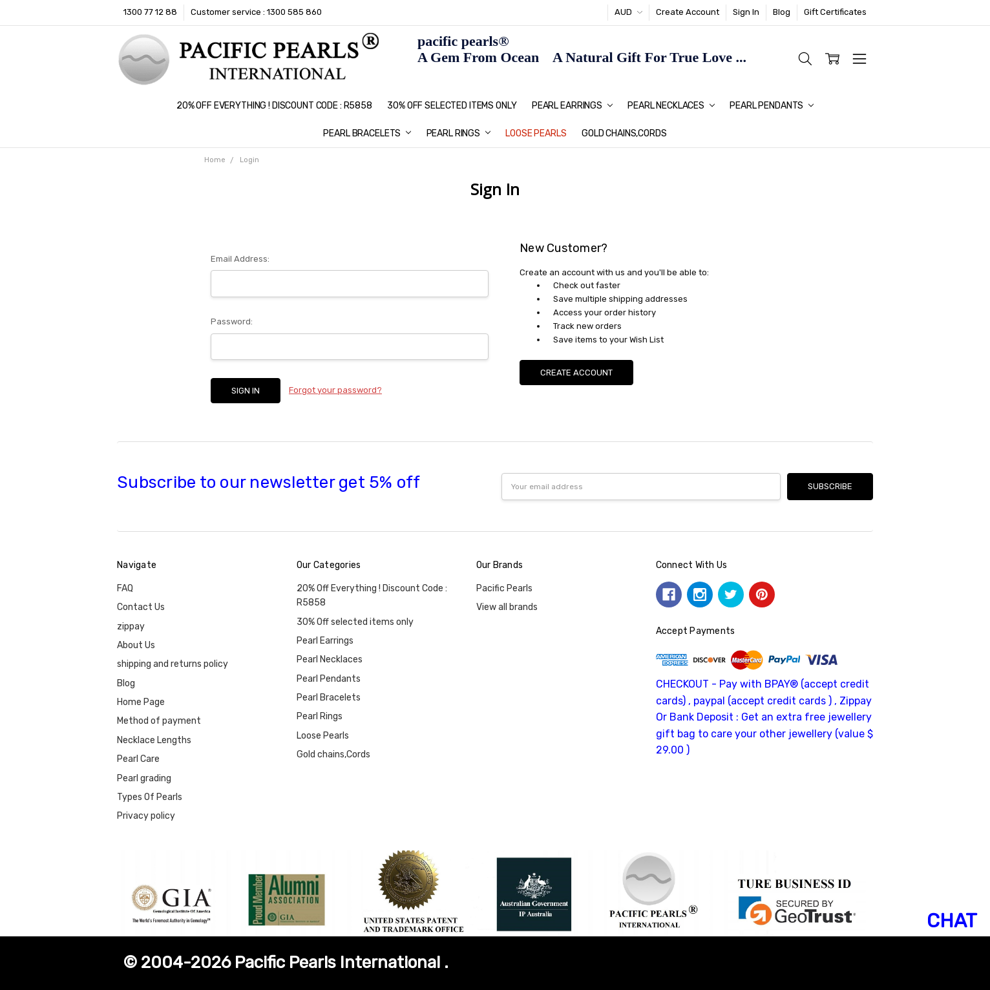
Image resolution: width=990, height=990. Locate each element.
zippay (131, 626)
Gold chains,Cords (624, 133)
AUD (628, 12)
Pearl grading (144, 778)
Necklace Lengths (154, 740)
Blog (781, 12)
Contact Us (141, 607)
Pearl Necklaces (671, 105)
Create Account (687, 12)
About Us (136, 645)
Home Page (141, 702)
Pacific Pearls (504, 588)
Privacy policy (146, 815)
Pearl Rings (458, 133)
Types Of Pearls (149, 797)
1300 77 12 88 (150, 12)
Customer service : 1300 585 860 (256, 12)
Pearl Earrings (572, 105)
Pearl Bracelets (367, 133)
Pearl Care (138, 758)
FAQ (125, 588)
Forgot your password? (335, 390)
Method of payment (159, 720)
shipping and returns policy (172, 663)
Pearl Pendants (772, 105)
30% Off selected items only (451, 105)
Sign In (746, 12)
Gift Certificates (835, 12)
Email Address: (240, 259)
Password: (232, 321)
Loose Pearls (535, 133)
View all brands (507, 607)
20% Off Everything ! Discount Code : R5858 (274, 105)
